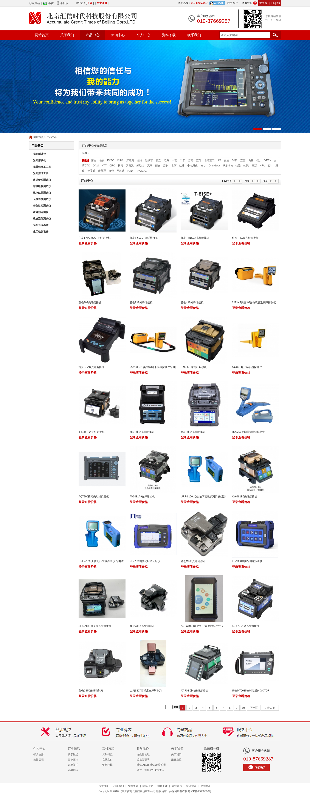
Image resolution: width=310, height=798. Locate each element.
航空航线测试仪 (42, 192)
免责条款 (133, 785)
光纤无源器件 (40, 225)
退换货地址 (143, 754)
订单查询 (73, 759)
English (275, 3)
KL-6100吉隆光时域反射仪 (145, 561)
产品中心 (92, 35)
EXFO (110, 160)
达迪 (181, 165)
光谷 (203, 165)
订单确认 (73, 769)
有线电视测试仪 (42, 186)
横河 (120, 165)
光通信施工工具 (42, 166)
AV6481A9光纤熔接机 (142, 496)
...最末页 (270, 707)
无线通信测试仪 (42, 199)
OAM (96, 165)
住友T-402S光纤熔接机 (245, 237)
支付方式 (108, 748)
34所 (234, 160)
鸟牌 (250, 160)
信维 (139, 160)
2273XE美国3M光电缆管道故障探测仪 (254, 302)
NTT (104, 165)
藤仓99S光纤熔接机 (90, 302)
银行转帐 (107, 764)
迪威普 (149, 160)
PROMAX (141, 170)
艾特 (270, 165)
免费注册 (102, 3)
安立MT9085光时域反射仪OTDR (251, 690)
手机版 (64, 3)
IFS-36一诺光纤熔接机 (91, 431)
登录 (89, 3)
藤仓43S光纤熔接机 (192, 302)
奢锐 (111, 170)
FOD (130, 170)
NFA (262, 165)
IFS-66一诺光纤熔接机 (194, 367)
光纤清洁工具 (40, 173)
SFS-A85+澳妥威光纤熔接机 (95, 625)
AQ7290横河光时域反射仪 (94, 496)
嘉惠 (242, 160)
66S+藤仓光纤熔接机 (193, 431)
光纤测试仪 (39, 153)
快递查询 (191, 785)
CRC (112, 165)
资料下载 (169, 35)
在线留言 (177, 785)
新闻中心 (118, 35)
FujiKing (227, 165)
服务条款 (176, 759)
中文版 (263, 3)
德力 (259, 160)
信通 (238, 165)
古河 (174, 165)
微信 (51, 3)
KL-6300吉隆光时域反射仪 (247, 561)
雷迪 (226, 160)
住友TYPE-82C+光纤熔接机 (94, 237)
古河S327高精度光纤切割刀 (146, 690)
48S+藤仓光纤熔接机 (142, 431)
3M (219, 160)
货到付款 (107, 754)
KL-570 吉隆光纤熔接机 (245, 625)
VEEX (267, 160)
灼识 (246, 165)
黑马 (149, 165)
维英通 (102, 170)
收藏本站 (34, 3)
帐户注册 (38, 754)
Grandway (214, 165)
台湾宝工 (209, 160)
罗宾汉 (130, 165)
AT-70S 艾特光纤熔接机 (194, 690)
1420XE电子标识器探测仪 (247, 367)
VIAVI (120, 160)
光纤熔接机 (39, 160)
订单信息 (74, 748)
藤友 (157, 165)
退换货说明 (143, 759)
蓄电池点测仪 (40, 212)
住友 (101, 160)
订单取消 (73, 764)
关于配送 (73, 754)
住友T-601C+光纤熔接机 (144, 237)
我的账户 (232, 3)
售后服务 (143, 748)
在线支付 (107, 759)
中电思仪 (192, 165)
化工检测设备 (40, 231)
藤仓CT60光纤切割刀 (193, 561)
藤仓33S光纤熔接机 (141, 302)
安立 (158, 160)
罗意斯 (130, 160)
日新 (254, 165)
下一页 (254, 707)
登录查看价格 (88, 243)
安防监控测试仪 (42, 205)
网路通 (120, 170)
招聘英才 (162, 785)
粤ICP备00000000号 (199, 791)
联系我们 (194, 35)
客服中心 (247, 3)
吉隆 (190, 160)
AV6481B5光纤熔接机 (244, 496)
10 (243, 707)
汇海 (166, 160)
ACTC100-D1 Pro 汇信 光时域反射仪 (202, 625)
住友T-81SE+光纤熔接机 (195, 237)
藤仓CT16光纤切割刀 (142, 625)
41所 (182, 160)
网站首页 (42, 35)
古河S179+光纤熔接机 (91, 367)
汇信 (198, 160)
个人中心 (143, 35)
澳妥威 (91, 170)
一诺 (174, 160)
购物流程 (38, 759)
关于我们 (67, 35)
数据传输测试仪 (42, 179)
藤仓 (93, 160)
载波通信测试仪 (42, 218)
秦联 (165, 165)
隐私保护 (148, 785)
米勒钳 (140, 165)
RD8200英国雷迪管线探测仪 (248, 431)
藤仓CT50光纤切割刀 (91, 690)
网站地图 (206, 785)
